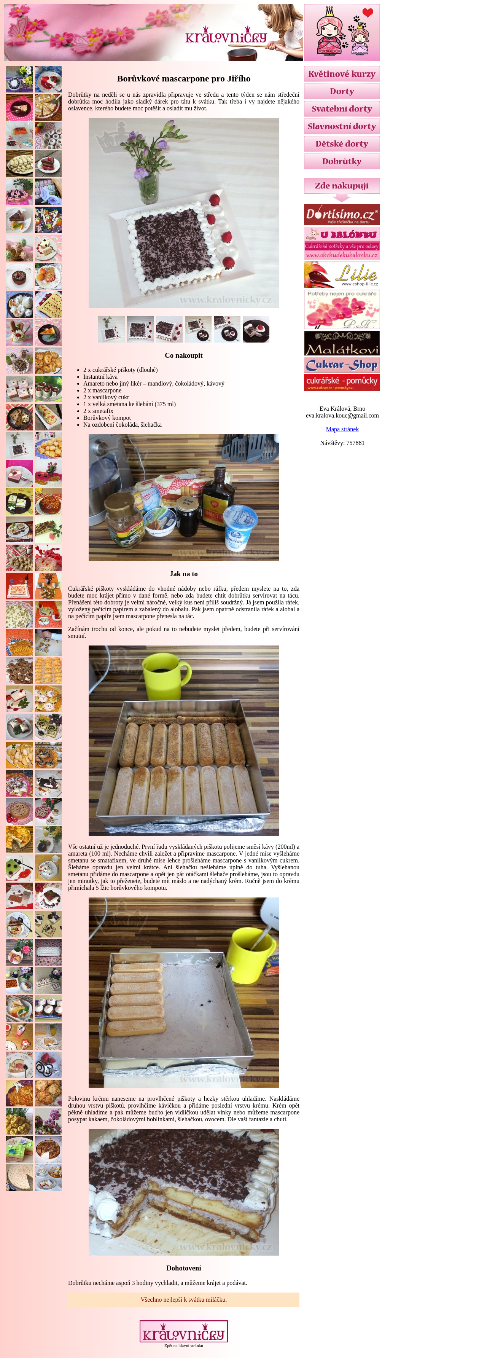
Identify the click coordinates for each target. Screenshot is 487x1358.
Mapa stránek (342, 429)
